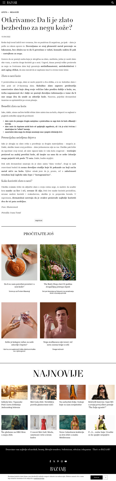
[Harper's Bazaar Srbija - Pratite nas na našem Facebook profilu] (50, 461)
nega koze (38, 220)
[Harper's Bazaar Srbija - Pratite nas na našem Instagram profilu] (62, 461)
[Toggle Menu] (4, 2)
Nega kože (14, 12)
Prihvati (96, 477)
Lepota (4, 12)
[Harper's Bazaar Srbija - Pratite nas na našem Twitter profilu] (54, 461)
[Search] (112, 3)
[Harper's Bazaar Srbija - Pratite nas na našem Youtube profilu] (66, 461)
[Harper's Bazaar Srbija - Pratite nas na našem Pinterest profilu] (58, 461)
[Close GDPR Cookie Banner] (106, 477)
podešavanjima (39, 478)
